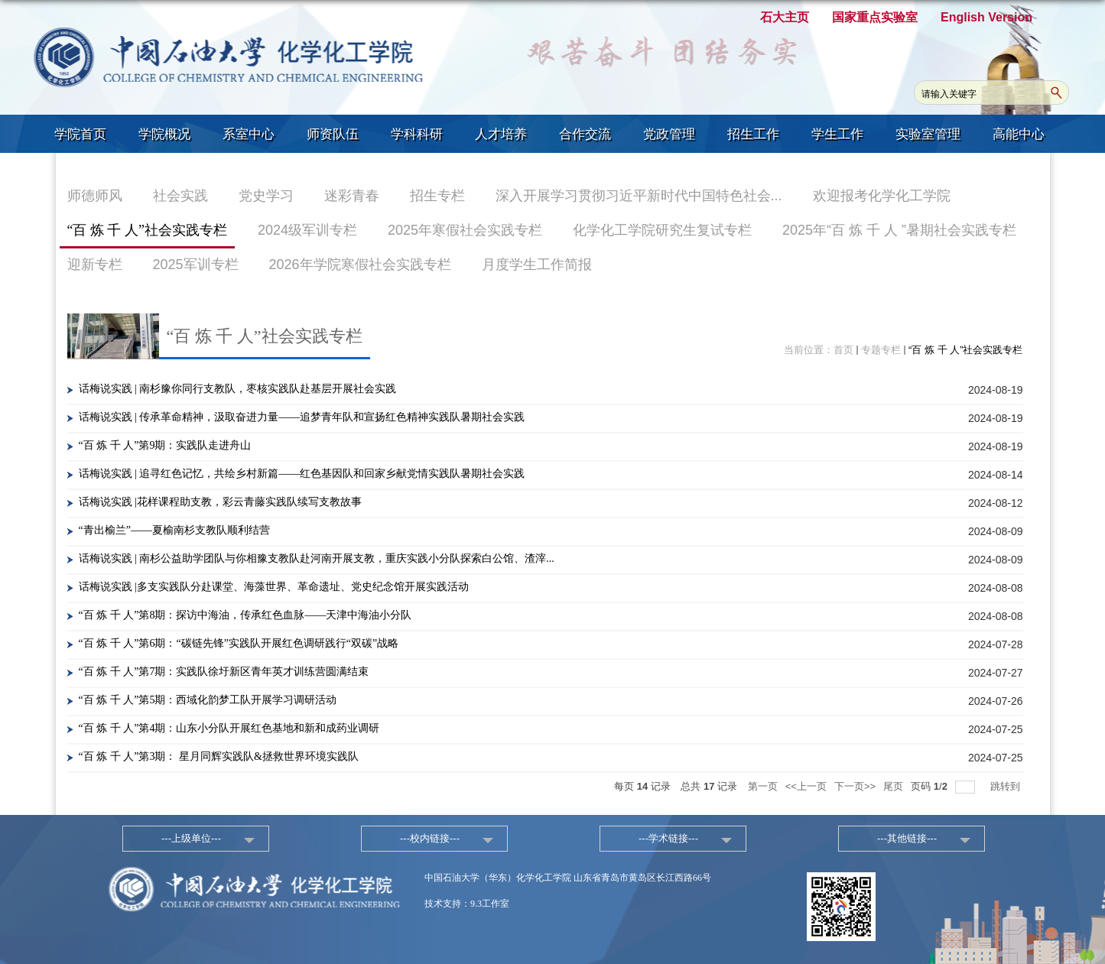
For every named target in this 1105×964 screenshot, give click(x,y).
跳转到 (1006, 786)
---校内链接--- (430, 838)
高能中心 (1019, 134)
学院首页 (80, 134)
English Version (986, 17)
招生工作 (753, 134)
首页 (843, 349)
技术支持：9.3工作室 (466, 903)
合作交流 (585, 134)
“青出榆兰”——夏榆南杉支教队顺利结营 (174, 530)
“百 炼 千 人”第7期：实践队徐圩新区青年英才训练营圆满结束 (224, 671)
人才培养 (501, 134)
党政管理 (669, 134)
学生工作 (837, 134)
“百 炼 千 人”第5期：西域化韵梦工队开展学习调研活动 (208, 700)
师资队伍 (333, 134)
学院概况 (164, 134)
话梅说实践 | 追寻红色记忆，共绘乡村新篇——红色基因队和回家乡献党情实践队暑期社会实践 (302, 473)
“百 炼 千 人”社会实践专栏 (965, 349)
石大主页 (784, 17)
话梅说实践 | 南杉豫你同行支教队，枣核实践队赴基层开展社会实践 (238, 388)
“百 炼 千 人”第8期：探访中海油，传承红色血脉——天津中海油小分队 (245, 615)
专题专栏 (881, 349)
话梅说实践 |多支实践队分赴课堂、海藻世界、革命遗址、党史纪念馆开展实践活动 (274, 586)
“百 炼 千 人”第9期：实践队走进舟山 (165, 445)
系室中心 (249, 134)
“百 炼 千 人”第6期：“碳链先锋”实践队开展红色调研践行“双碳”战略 (239, 643)
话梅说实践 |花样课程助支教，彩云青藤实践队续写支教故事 (220, 502)
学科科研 (417, 134)
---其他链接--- (907, 838)
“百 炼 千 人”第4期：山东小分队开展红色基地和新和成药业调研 (229, 728)
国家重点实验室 (875, 17)
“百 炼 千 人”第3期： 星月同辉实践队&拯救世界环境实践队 (219, 756)
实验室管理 (927, 134)
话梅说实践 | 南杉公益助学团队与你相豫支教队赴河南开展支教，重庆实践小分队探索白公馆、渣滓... (316, 558)
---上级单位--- (191, 838)
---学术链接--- (668, 838)
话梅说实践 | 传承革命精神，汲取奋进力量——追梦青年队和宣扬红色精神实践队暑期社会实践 (302, 417)
